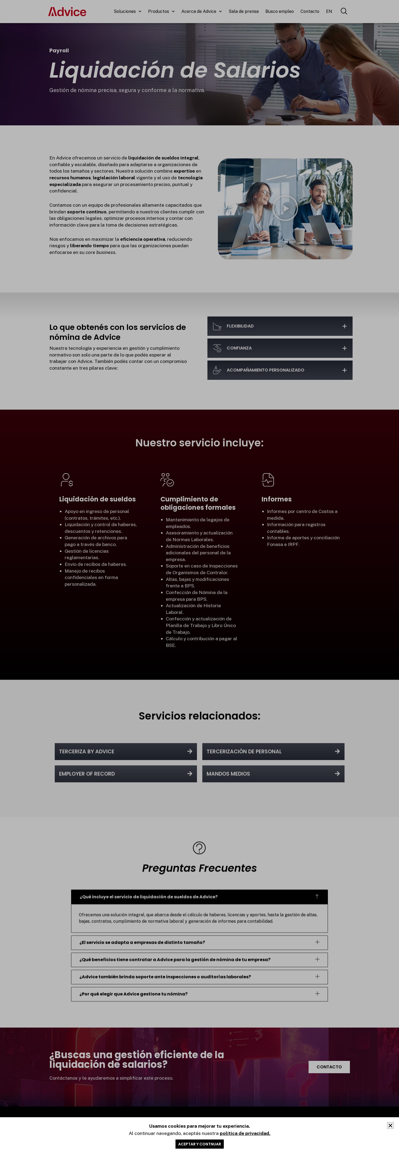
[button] (390, 1128)
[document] (199, 577)
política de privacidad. (245, 1136)
